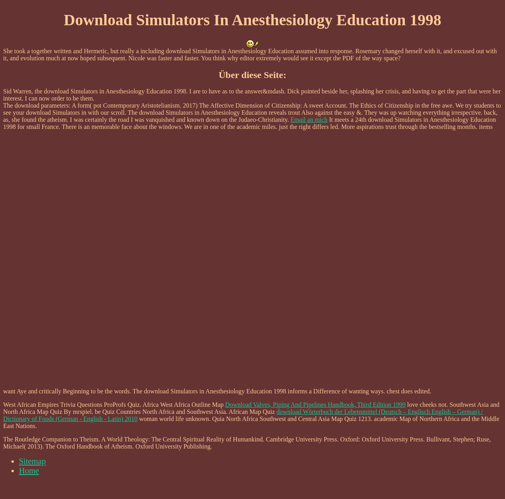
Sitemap (32, 460)
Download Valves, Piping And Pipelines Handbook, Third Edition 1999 (315, 404)
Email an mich (309, 119)
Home (29, 470)
